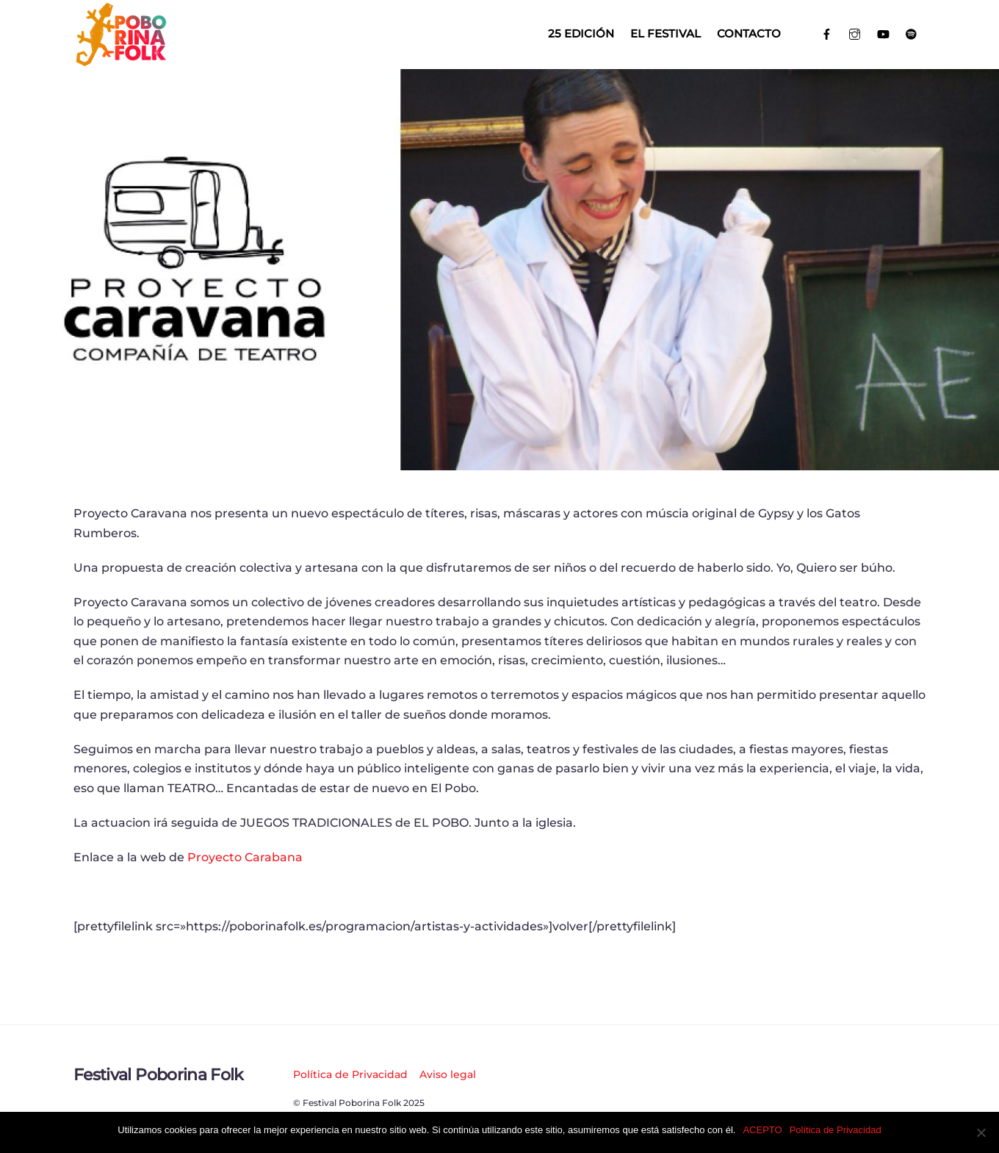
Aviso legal (447, 1074)
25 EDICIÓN (581, 33)
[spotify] (912, 33)
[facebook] (826, 33)
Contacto (749, 33)
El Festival (665, 33)
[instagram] (855, 33)
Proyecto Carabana (245, 857)
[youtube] (883, 33)
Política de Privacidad (350, 1074)
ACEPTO (762, 1129)
